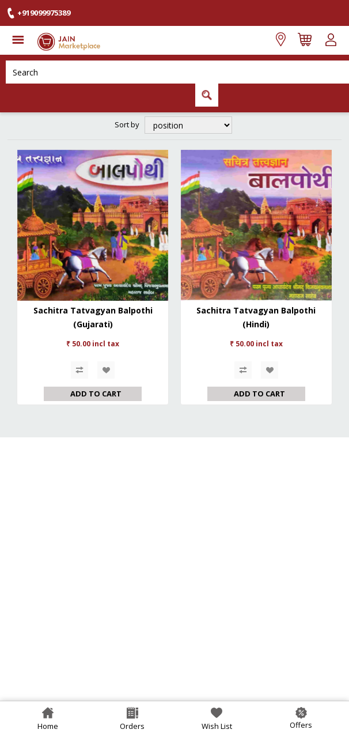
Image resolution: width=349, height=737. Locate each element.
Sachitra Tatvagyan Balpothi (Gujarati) (93, 317)
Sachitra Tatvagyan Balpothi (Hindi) (256, 317)
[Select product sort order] (188, 125)
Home (47, 726)
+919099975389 (43, 12)
